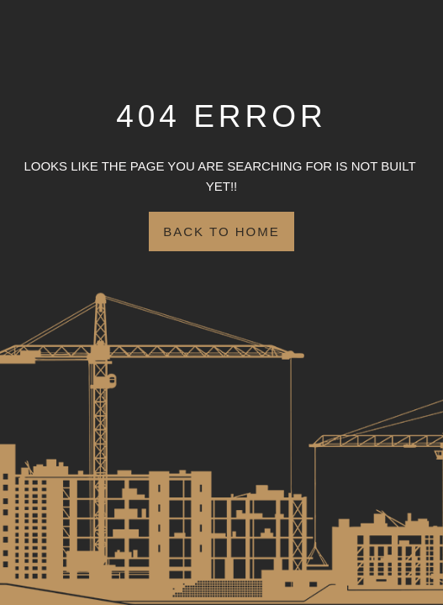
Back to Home (221, 231)
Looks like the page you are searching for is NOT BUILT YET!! (221, 176)
